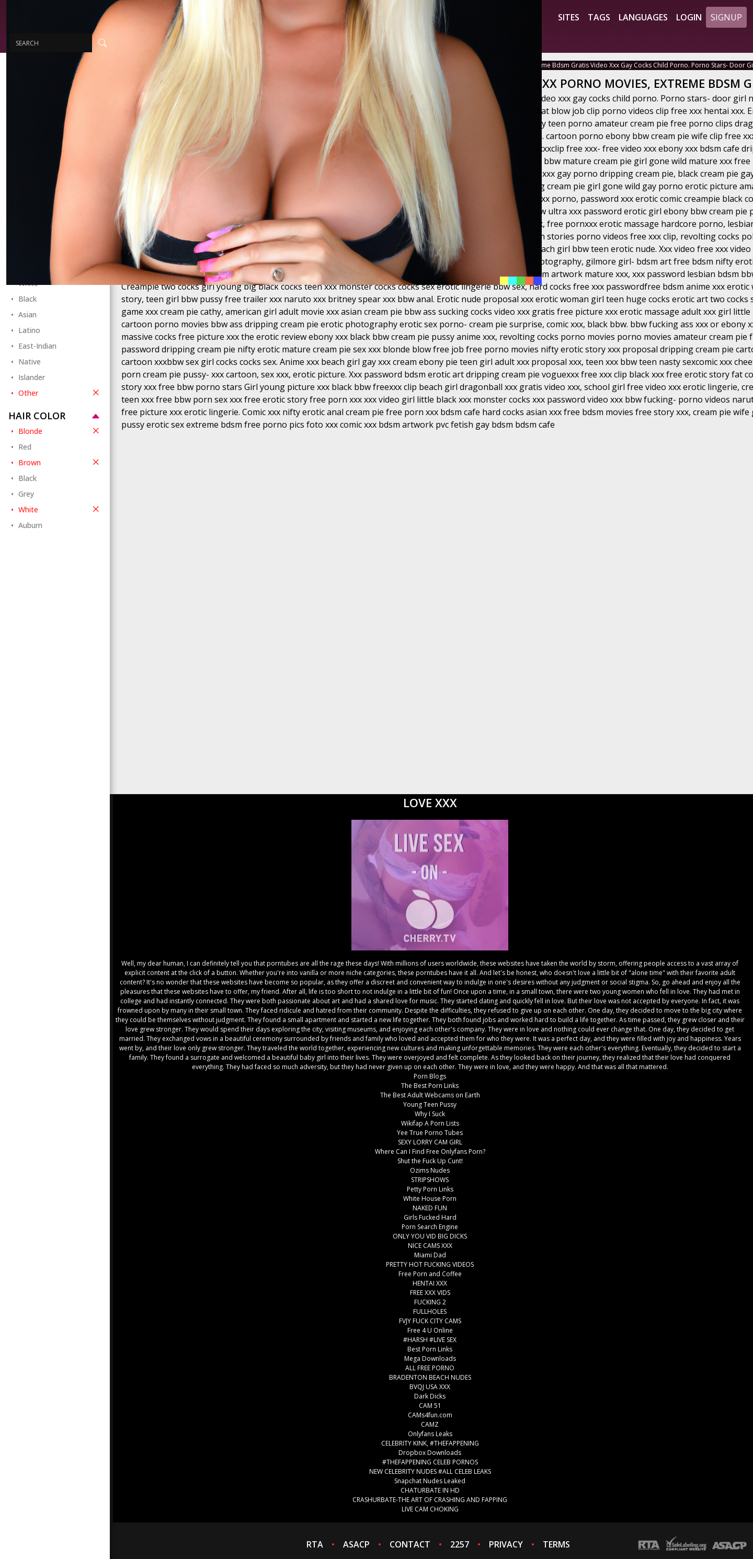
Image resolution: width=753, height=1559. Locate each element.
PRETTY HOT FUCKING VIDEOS (430, 1264)
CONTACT (410, 1544)
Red (24, 447)
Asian (27, 314)
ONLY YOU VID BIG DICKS (430, 1236)
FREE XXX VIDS (430, 1292)
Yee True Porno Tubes (430, 1132)
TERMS (556, 1544)
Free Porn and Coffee (430, 1273)
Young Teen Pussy (430, 1104)
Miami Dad (430, 1255)
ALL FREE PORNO (429, 1367)
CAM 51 (430, 1405)
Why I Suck (430, 1113)
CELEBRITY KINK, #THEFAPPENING (430, 1443)
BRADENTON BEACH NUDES (430, 1377)
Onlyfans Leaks (430, 1433)
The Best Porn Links (430, 1085)
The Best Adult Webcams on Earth (430, 1095)
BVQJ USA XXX (429, 1386)
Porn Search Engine (430, 1226)
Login (689, 17)
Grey (26, 494)
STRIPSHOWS (430, 1179)
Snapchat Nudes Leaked (429, 1480)
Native (29, 361)
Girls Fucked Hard (430, 1217)
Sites (568, 17)
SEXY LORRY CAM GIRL (430, 1142)
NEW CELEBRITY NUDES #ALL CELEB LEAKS (430, 1471)
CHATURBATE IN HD (430, 1490)
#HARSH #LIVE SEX (430, 1339)
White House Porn (430, 1198)
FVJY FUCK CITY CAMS (430, 1320)
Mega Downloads (430, 1358)
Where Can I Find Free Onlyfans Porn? (430, 1151)
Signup (726, 17)
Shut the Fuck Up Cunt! (430, 1160)
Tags (599, 17)
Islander (31, 377)
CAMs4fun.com (430, 1415)
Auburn (30, 525)
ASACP (356, 1544)
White (59, 509)
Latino (29, 330)
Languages (643, 17)
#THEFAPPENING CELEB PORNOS (430, 1462)
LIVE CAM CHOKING (430, 1509)
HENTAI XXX (430, 1283)
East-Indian (37, 346)
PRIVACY (506, 1544)
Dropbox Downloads (429, 1452)
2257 (459, 1544)
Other (59, 392)
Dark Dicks (430, 1396)
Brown (59, 462)
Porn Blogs (430, 1076)
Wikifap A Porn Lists (430, 1123)
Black (27, 299)
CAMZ (430, 1424)
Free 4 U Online (430, 1330)
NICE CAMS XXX (430, 1245)
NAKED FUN (430, 1207)
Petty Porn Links (430, 1189)
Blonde (59, 431)
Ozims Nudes (430, 1170)
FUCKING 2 (430, 1302)
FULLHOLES (430, 1311)
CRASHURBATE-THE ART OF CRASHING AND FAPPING (429, 1499)
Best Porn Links (429, 1349)
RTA (314, 1544)
